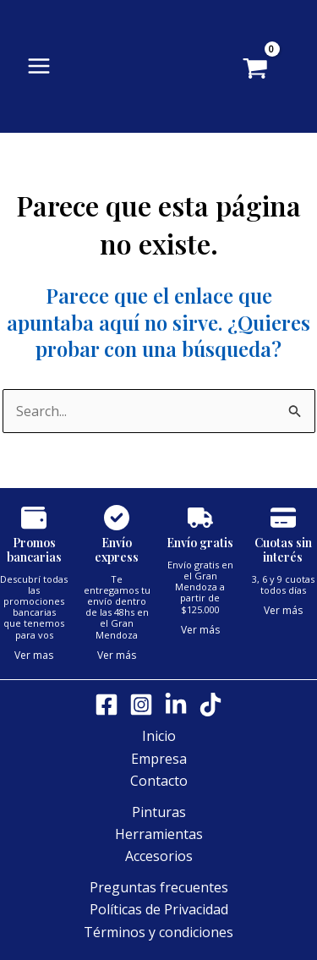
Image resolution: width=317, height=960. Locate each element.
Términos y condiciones (158, 932)
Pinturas (159, 812)
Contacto (159, 780)
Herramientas (159, 834)
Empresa (159, 758)
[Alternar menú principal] (39, 66)
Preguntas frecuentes (159, 887)
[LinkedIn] (176, 704)
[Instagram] (141, 704)
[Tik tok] (210, 704)
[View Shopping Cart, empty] (280, 70)
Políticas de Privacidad (159, 909)
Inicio (159, 736)
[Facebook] (106, 704)
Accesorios (159, 856)
